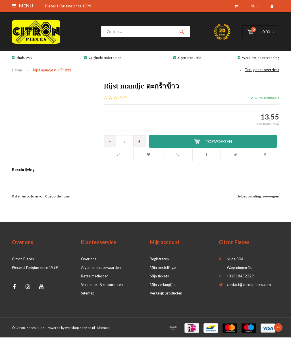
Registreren (159, 261)
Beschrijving (23, 172)
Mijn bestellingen (164, 270)
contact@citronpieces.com (249, 287)
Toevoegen (213, 144)
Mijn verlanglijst (163, 287)
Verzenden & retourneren (102, 287)
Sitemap (88, 295)
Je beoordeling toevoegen (258, 199)
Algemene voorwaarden (101, 270)
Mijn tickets (159, 278)
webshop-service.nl (80, 330)
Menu (22, 5)
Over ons (88, 261)
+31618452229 (240, 278)
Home (17, 73)
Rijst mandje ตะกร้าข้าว (52, 73)
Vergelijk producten (166, 295)
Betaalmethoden (95, 278)
